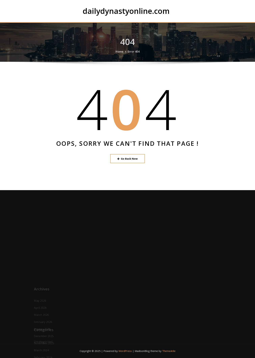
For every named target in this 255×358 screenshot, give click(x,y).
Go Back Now (127, 158)
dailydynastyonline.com (126, 11)
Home (119, 54)
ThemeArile (169, 351)
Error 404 (134, 54)
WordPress (125, 351)
